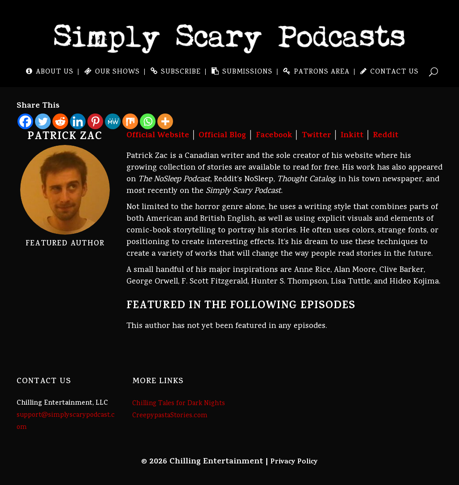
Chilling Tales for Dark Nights (178, 404)
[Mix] (130, 121)
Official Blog (222, 136)
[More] (165, 121)
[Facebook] (25, 121)
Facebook (274, 136)
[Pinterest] (95, 121)
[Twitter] (43, 121)
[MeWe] (113, 121)
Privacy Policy (294, 462)
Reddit (385, 136)
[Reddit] (60, 121)
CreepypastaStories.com (170, 416)
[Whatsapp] (148, 121)
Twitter (316, 136)
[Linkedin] (78, 121)
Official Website (157, 136)
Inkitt (352, 136)
